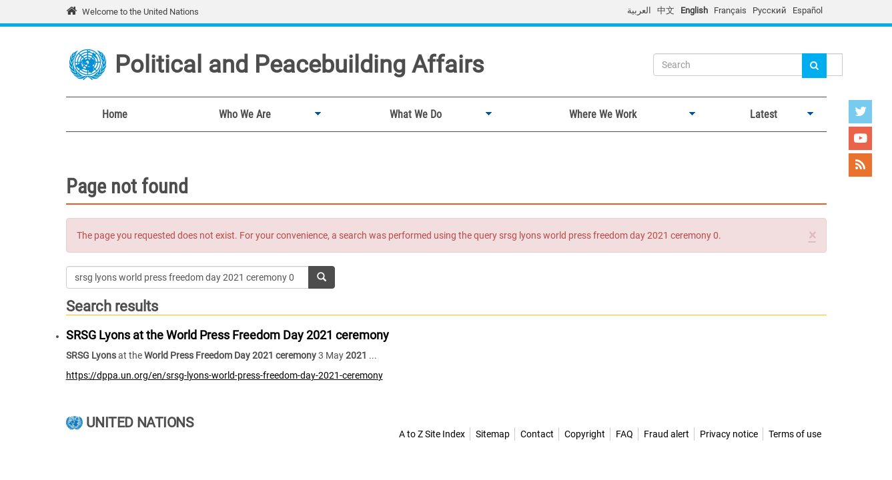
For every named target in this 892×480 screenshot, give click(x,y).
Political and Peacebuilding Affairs (299, 65)
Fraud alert (666, 434)
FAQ (624, 434)
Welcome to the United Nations (140, 12)
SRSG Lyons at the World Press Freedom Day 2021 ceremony (227, 335)
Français (730, 10)
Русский (770, 10)
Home (114, 114)
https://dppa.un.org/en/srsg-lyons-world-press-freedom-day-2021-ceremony (224, 375)
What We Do (413, 114)
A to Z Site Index (432, 434)
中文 (666, 10)
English (694, 10)
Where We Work (600, 114)
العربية (639, 10)
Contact (537, 434)
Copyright (584, 434)
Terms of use (795, 434)
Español (808, 10)
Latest (761, 114)
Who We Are (242, 114)
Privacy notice (729, 434)
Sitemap (493, 434)
